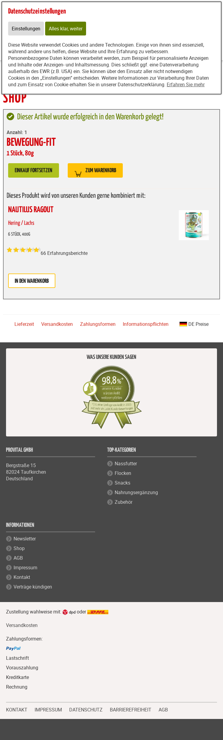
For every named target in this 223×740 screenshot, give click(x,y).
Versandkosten (57, 324)
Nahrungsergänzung (136, 492)
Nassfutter (126, 463)
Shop (19, 548)
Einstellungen (26, 28)
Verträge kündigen (33, 586)
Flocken (123, 473)
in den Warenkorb (32, 281)
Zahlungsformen (98, 324)
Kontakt (22, 577)
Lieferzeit (24, 324)
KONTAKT (16, 709)
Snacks (122, 482)
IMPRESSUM (48, 709)
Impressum (25, 567)
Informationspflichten (146, 324)
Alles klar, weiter (65, 28)
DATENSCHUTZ (86, 709)
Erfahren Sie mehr (186, 84)
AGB (18, 558)
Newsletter (25, 538)
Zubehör (123, 502)
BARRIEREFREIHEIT (130, 709)
